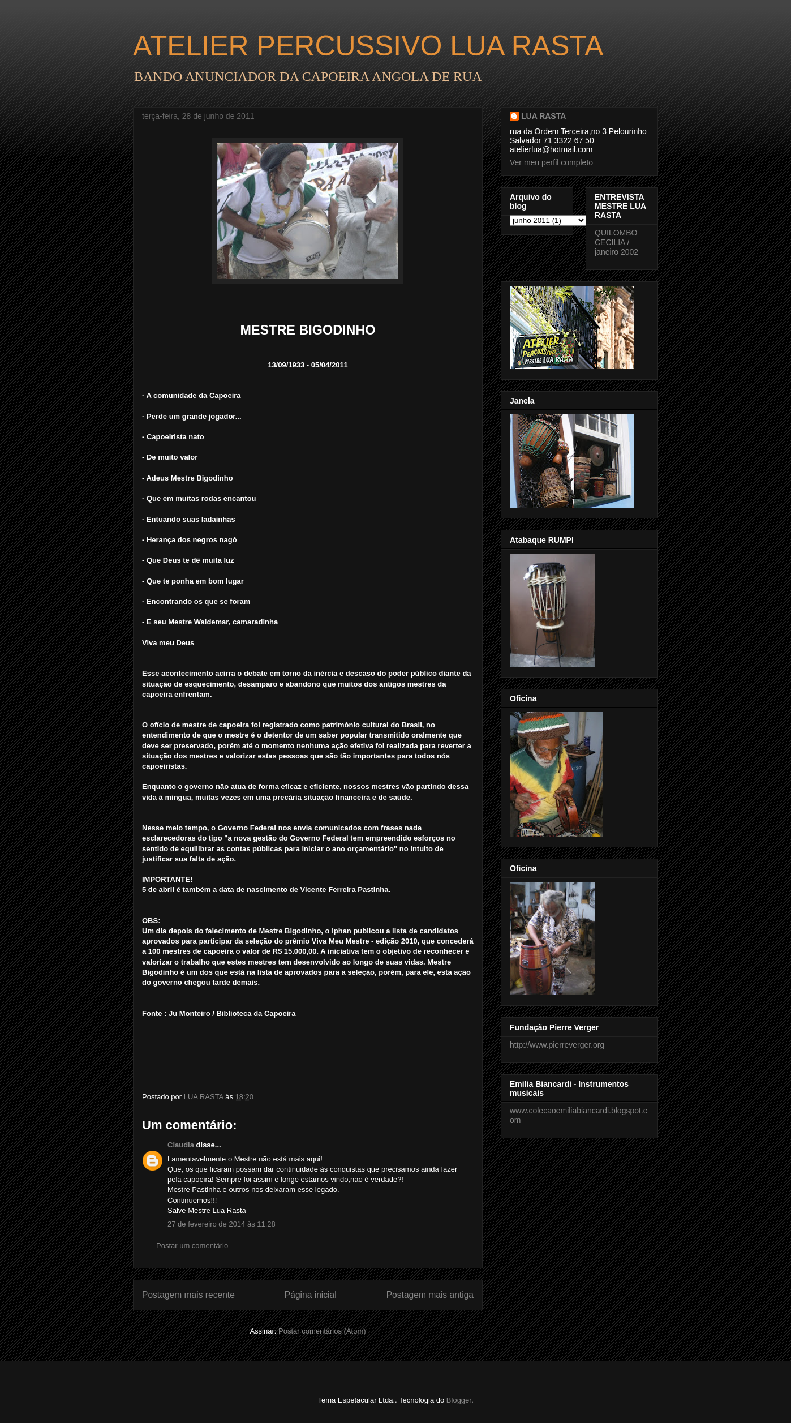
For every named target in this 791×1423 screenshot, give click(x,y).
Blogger (458, 1400)
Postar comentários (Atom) (322, 1331)
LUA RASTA (543, 116)
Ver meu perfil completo (551, 162)
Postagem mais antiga (430, 1295)
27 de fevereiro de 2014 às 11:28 (221, 1224)
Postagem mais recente (188, 1295)
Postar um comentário (192, 1245)
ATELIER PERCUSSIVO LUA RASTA (368, 46)
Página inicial (311, 1295)
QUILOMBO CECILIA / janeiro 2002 (616, 242)
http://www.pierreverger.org (557, 1044)
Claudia (180, 1145)
